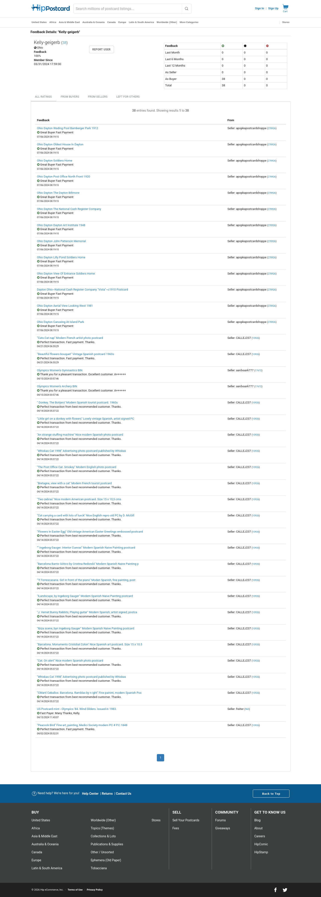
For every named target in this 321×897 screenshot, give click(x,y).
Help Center (90, 793)
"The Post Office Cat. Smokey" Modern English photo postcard (76, 467)
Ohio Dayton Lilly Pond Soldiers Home (61, 257)
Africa (52, 22)
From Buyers (70, 96)
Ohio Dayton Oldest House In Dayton (60, 144)
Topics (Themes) (102, 828)
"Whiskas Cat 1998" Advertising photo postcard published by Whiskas (81, 450)
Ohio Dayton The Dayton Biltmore (58, 192)
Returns (107, 793)
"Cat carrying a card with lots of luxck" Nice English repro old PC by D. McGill (85, 515)
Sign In (259, 8)
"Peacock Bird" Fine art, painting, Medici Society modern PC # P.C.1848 (82, 725)
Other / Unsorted (102, 852)
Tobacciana (99, 868)
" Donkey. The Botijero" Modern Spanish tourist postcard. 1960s (77, 402)
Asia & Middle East (69, 22)
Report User (101, 49)
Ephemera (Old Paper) (106, 860)
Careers (259, 836)
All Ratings (43, 96)
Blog (257, 820)
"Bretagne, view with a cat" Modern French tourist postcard (74, 483)
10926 (256, 338)
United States (39, 22)
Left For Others (128, 96)
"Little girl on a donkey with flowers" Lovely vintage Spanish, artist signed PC (85, 418)
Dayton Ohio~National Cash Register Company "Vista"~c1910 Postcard (82, 289)
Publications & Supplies (107, 844)
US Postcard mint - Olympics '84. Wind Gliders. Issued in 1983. (77, 709)
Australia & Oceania (93, 22)
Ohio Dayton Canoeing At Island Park (60, 322)
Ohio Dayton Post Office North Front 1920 (63, 176)
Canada (111, 22)
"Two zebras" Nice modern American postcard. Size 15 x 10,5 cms (79, 499)
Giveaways (222, 828)
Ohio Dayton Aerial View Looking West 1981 (65, 305)
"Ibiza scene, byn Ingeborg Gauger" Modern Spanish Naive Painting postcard (85, 628)
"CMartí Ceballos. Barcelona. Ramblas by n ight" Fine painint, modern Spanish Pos (89, 692)
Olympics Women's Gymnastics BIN (60, 370)
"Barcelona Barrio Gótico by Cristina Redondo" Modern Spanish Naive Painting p (88, 563)
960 (247, 709)
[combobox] (132, 9)
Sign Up (273, 8)
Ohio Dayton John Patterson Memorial (61, 241)
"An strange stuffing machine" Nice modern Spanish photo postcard (80, 434)
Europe (122, 22)
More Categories (189, 22)
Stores (285, 22)
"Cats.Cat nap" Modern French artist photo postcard (70, 338)
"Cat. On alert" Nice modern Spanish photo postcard (70, 660)
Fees (175, 828)
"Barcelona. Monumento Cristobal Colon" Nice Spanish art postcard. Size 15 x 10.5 (89, 644)
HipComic (261, 844)
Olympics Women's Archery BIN (57, 386)
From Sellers (98, 96)
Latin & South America (141, 22)
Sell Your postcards (185, 820)
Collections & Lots (103, 836)
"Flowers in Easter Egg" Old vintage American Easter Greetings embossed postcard (90, 531)
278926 (272, 128)
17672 (258, 370)
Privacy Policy (95, 889)
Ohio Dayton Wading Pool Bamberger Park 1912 (67, 128)
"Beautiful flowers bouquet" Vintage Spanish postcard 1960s (75, 354)
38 (64, 42)
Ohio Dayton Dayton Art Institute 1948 (61, 225)
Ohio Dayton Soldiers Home (54, 160)
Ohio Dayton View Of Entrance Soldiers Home (66, 273)
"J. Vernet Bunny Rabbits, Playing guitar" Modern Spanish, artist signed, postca (87, 612)
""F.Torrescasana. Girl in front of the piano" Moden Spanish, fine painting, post (86, 580)
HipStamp (261, 852)
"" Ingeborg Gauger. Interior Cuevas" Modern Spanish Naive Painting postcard (86, 547)
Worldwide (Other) (167, 22)
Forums (220, 820)
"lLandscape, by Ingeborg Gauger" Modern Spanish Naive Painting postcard (85, 596)
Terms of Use (75, 889)
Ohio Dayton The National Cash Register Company (69, 209)
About (258, 828)
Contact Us (123, 793)
